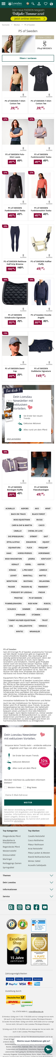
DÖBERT (33, 536)
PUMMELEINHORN (13, 603)
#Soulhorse (43, 609)
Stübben (36, 614)
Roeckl (47, 603)
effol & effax (13, 542)
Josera (31, 559)
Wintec (19, 631)
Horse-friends (25, 553)
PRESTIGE (18, 598)
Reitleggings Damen (12, 863)
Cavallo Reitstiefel (36, 836)
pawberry (43, 587)
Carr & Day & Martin (22, 525)
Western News (14, 787)
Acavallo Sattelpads (37, 865)
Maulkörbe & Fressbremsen (9, 841)
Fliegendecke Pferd (12, 836)
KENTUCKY (46, 559)
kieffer (41, 564)
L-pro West (27, 570)
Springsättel (8, 867)
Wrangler (35, 631)
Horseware (44, 553)
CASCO (41, 525)
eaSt (46, 536)
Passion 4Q (26, 587)
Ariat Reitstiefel (35, 848)
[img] (51, 4)
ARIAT (48, 508)
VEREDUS (43, 626)
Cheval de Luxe (35, 531)
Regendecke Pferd (11, 846)
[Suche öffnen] (32, 4)
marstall (28, 575)
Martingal (7, 859)
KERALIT (15, 564)
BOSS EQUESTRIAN (22, 519)
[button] (3, 4)
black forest (38, 514)
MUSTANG (28, 581)
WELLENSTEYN (25, 626)
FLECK (29, 547)
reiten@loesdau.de (36, 1011)
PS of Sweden (35, 598)
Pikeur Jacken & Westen (39, 852)
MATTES (42, 575)
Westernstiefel (9, 850)
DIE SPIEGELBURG (15, 536)
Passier (11, 587)
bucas (39, 519)
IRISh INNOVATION (13, 559)
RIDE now (32, 603)
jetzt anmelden (14, 439)
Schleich (11, 609)
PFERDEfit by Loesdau (21, 592)
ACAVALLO (10, 508)
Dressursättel (9, 855)
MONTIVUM (12, 581)
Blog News (32, 787)
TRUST (45, 620)
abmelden (19, 821)
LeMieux (43, 570)
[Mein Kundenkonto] (39, 5)
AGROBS (24, 508)
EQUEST (46, 542)
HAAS (8, 553)
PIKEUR (41, 592)
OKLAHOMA (44, 581)
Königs (12, 570)
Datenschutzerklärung (14, 818)
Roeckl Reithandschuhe (39, 856)
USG (11, 626)
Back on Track (18, 514)
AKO (37, 508)
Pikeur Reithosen (36, 844)
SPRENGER (20, 614)
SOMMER (26, 609)
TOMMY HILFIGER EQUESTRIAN (21, 620)
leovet (13, 575)
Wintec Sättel (34, 861)
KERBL (28, 564)
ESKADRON (31, 542)
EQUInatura (14, 547)
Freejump (43, 547)
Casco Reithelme (36, 840)
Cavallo (18, 531)
